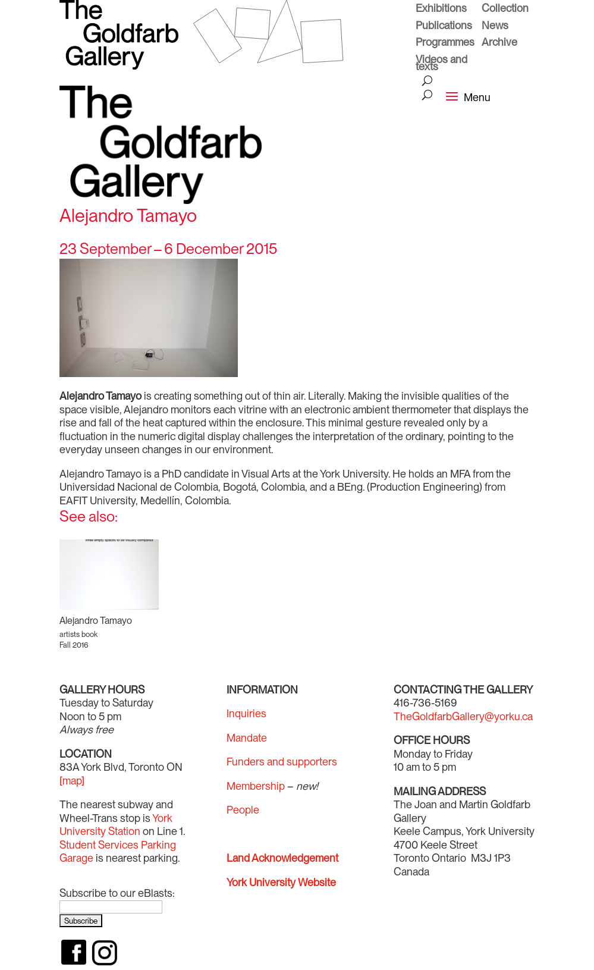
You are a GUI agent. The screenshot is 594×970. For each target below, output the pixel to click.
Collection (505, 9)
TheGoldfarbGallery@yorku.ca (463, 716)
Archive (499, 43)
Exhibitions (441, 9)
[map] (71, 780)
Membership (256, 786)
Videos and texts (441, 64)
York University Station (115, 825)
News (495, 27)
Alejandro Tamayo (95, 620)
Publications (444, 27)
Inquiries (246, 713)
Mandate (247, 738)
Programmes (445, 43)
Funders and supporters (282, 761)
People (243, 809)
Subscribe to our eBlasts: (117, 893)
